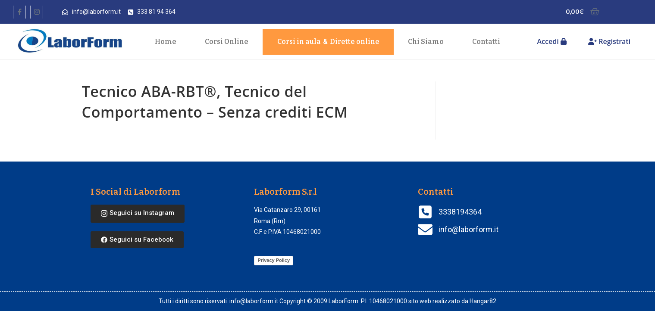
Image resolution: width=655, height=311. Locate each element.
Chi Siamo (426, 41)
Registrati (609, 41)
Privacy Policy (273, 260)
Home (165, 41)
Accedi (552, 41)
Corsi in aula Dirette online (328, 41)
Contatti (486, 41)
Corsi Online (226, 41)
